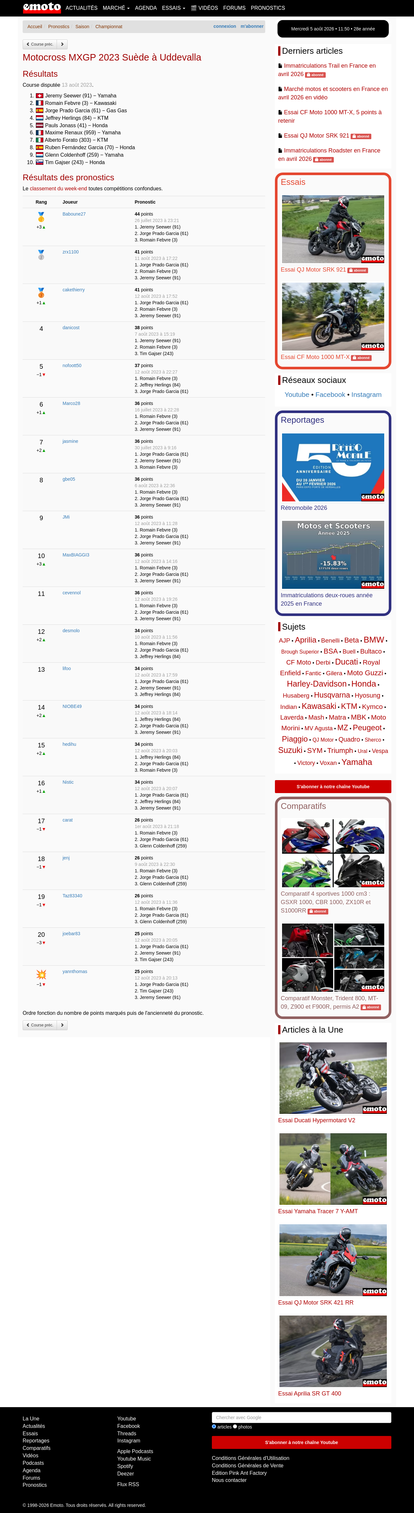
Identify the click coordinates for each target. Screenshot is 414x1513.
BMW (374, 639)
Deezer (125, 1473)
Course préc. (39, 44)
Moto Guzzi (365, 673)
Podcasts (33, 1463)
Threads (126, 1433)
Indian (288, 706)
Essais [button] (173, 8)
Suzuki (290, 750)
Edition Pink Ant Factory (239, 1473)
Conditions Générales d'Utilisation (250, 1458)
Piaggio (295, 738)
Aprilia (306, 639)
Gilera (334, 673)
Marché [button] (116, 8)
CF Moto (298, 662)
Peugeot (367, 727)
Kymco (372, 706)
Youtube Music (134, 1459)
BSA (331, 651)
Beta (351, 640)
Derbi (323, 662)
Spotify (125, 1466)
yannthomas (74, 971)
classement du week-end (58, 188)
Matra (337, 717)
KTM (349, 706)
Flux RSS (128, 1484)
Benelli (330, 640)
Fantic (313, 673)
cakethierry (73, 289)
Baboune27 (74, 214)
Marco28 (71, 403)
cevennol (71, 592)
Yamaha (357, 762)
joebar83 (71, 933)
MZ (342, 727)
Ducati (346, 661)
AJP (284, 640)
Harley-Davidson (317, 683)
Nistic (67, 782)
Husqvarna (332, 695)
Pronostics (268, 8)
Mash (316, 717)
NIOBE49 (72, 706)
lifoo (66, 668)
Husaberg (296, 695)
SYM (315, 750)
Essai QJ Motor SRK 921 (316, 135)
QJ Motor (323, 740)
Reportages (302, 420)
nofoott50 (71, 365)
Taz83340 (72, 895)
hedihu (69, 744)
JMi (66, 517)
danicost (70, 327)
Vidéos (30, 1455)
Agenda (146, 8)
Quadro (349, 739)
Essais (293, 182)
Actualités (82, 8)
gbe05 (68, 479)
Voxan (328, 762)
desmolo (71, 630)
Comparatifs (303, 806)
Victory (306, 763)
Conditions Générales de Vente (247, 1465)
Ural (362, 751)
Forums (234, 8)
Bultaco (371, 651)
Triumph (340, 750)
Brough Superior (300, 652)
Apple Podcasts (135, 1451)
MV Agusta (318, 728)
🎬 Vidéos (204, 8)
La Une (31, 1418)
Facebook (330, 394)
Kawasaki (319, 706)
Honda (363, 684)
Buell (349, 651)
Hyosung (367, 695)
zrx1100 (70, 251)
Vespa (380, 751)
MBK (358, 717)
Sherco (373, 740)
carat (67, 820)
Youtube (297, 394)
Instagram (367, 394)
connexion (224, 26)
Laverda (291, 717)
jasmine (70, 441)
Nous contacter (229, 1480)
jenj (66, 857)
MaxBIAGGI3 (75, 554)
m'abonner (252, 26)
